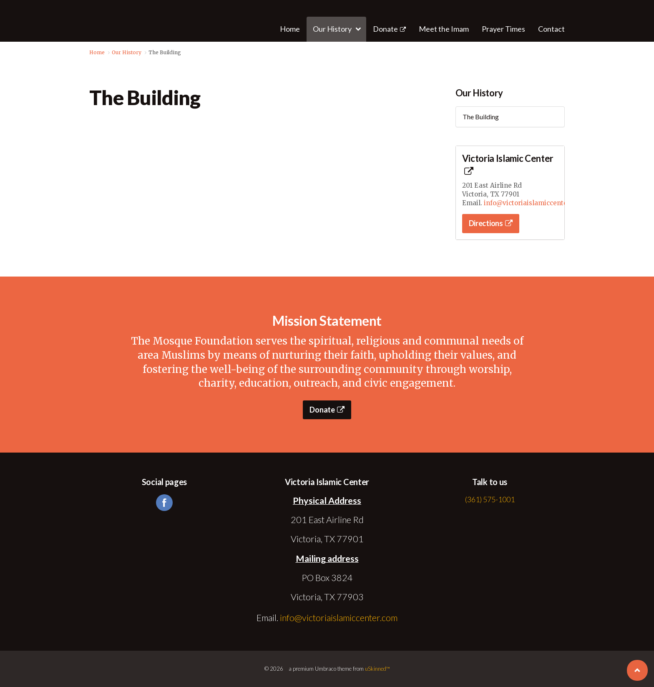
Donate (389, 28)
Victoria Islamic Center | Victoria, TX (98, 21)
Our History (479, 92)
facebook (164, 502)
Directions (491, 223)
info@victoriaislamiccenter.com (534, 203)
